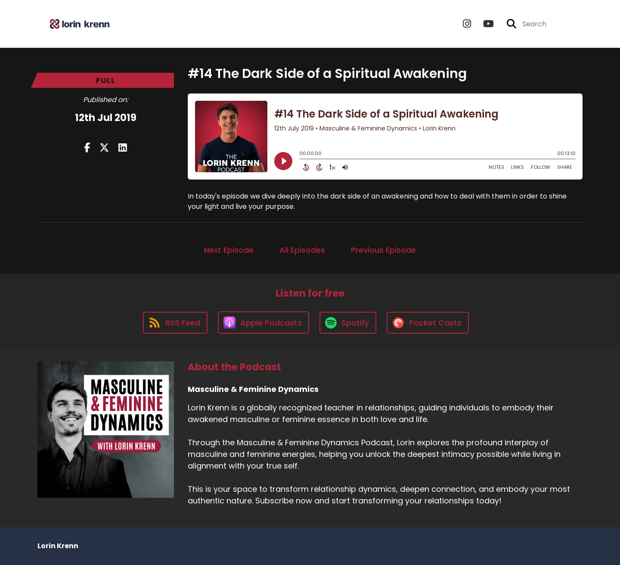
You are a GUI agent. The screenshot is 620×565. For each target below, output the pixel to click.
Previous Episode (383, 250)
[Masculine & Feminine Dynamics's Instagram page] (467, 24)
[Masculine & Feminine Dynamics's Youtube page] (483, 24)
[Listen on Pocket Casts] (428, 323)
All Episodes (302, 250)
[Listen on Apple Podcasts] (263, 322)
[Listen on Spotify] (347, 323)
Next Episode (229, 250)
